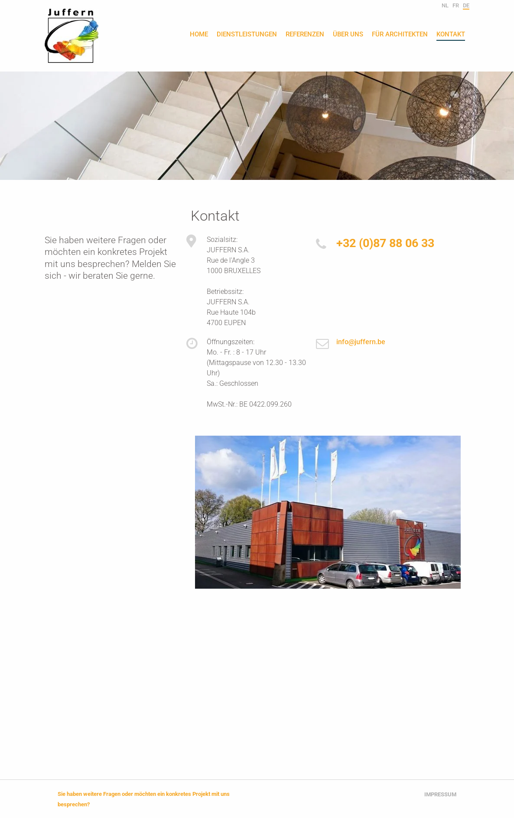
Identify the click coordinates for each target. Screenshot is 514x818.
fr (455, 5)
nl (445, 5)
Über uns (348, 34)
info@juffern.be (360, 342)
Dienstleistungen (247, 34)
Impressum (440, 794)
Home (199, 34)
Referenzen (305, 34)
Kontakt (450, 34)
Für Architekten (400, 34)
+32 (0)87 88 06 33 (385, 243)
